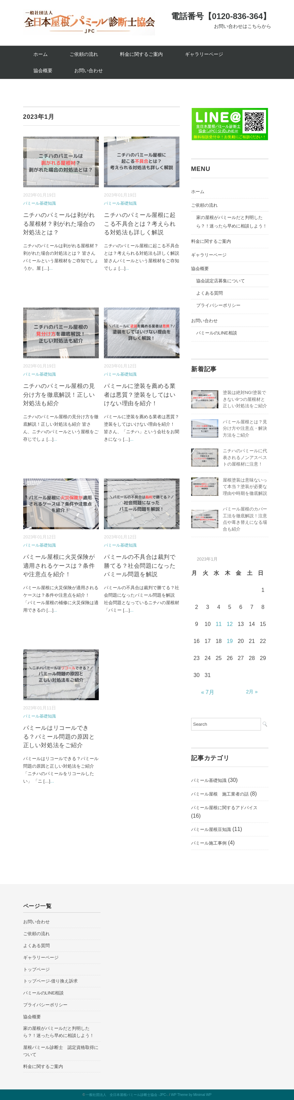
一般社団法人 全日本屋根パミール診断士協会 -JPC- (126, 1095)
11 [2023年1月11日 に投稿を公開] (219, 624)
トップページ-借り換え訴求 (50, 981)
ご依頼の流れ (83, 54)
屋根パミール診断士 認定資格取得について (60, 1051)
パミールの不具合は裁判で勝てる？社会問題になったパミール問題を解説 (139, 566)
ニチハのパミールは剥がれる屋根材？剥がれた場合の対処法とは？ (59, 224)
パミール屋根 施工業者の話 (220, 794)
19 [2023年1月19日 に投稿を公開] (230, 641)
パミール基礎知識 (39, 203)
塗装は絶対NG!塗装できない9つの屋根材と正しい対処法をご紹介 (245, 399)
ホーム (40, 54)
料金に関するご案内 (141, 54)
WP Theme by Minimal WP (191, 1095)
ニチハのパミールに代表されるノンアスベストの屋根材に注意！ (245, 457)
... (51, 268)
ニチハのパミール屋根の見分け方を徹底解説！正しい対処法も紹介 (59, 395)
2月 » (252, 691)
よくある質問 (209, 293)
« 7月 (207, 692)
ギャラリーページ (204, 54)
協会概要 (42, 70)
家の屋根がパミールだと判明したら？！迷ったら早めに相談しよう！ (231, 222)
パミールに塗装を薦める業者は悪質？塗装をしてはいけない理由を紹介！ (139, 395)
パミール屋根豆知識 (211, 829)
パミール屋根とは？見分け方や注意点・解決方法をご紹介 (245, 428)
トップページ (36, 969)
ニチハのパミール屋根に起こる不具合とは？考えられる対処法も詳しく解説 (139, 224)
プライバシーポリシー (218, 305)
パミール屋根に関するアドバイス (224, 807)
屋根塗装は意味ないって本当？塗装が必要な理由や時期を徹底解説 (245, 486)
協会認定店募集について (220, 280)
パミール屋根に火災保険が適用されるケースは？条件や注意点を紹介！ (59, 566)
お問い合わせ (88, 70)
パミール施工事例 (209, 843)
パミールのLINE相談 (216, 332)
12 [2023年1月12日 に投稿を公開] (230, 624)
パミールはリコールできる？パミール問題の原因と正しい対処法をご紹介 (59, 737)
